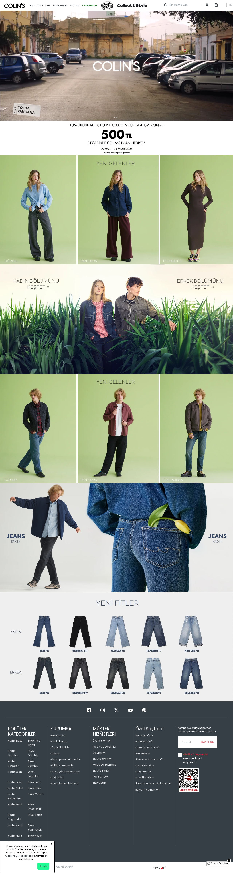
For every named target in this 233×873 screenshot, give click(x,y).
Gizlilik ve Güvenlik (61, 765)
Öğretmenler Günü (147, 747)
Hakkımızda (57, 735)
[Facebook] (89, 710)
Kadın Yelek (15, 804)
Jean (31, 5)
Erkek (48, 5)
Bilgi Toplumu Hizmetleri (65, 759)
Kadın (40, 5)
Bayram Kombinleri (147, 789)
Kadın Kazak (15, 825)
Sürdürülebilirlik (59, 747)
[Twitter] (116, 710)
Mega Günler (143, 771)
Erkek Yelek (35, 815)
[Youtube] (130, 710)
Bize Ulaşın (99, 782)
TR (230, 5)
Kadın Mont (15, 835)
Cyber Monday (144, 765)
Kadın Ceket (15, 788)
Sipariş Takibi (101, 770)
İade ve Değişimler (104, 746)
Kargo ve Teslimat (104, 764)
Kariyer (54, 753)
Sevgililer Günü (144, 777)
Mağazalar (57, 777)
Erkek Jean (34, 782)
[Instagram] (103, 710)
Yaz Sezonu (142, 753)
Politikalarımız (58, 741)
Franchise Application (64, 783)
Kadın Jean (15, 772)
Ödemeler (99, 752)
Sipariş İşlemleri (102, 758)
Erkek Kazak (35, 835)
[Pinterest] (144, 710)
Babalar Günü (144, 741)
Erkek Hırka (34, 788)
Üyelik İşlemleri (102, 740)
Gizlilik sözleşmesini (195, 754)
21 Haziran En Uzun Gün (149, 759)
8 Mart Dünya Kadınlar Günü (153, 783)
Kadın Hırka (15, 782)
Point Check (100, 776)
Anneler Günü (144, 735)
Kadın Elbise (15, 740)
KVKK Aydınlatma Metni (65, 771)
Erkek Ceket (35, 794)
